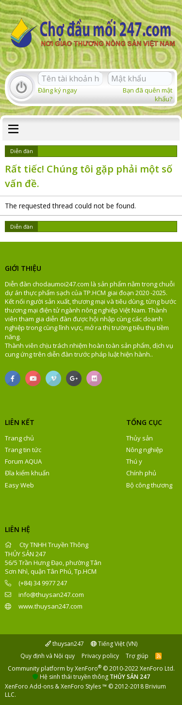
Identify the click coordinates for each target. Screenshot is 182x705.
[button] (13, 129)
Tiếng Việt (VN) (114, 644)
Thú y (134, 461)
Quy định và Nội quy (47, 656)
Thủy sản (139, 438)
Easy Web (19, 485)
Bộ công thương (149, 485)
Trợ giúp (137, 656)
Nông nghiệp (144, 449)
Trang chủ (19, 438)
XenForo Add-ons (29, 686)
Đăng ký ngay (57, 90)
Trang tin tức (23, 449)
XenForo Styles (81, 686)
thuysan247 (64, 644)
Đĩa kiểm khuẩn (27, 473)
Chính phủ (141, 473)
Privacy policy (100, 656)
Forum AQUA (23, 461)
